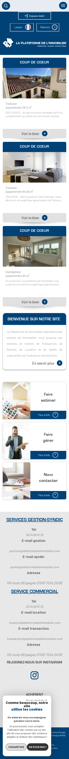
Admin (46, 735)
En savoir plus (47, 363)
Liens (38, 735)
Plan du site (9, 735)
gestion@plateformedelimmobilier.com (34, 551)
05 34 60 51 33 (34, 535)
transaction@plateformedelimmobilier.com (34, 638)
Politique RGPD (58, 735)
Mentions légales (25, 735)
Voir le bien (34, 133)
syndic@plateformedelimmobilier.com (34, 567)
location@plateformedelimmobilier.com (34, 622)
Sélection (45, 27)
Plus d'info (48, 414)
